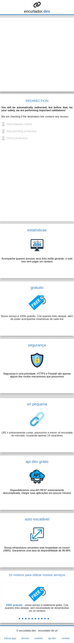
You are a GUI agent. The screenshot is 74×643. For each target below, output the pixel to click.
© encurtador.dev (26, 630)
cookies (38, 638)
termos (25, 638)
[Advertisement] (37, 55)
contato (65, 638)
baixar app (10, 638)
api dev (52, 638)
